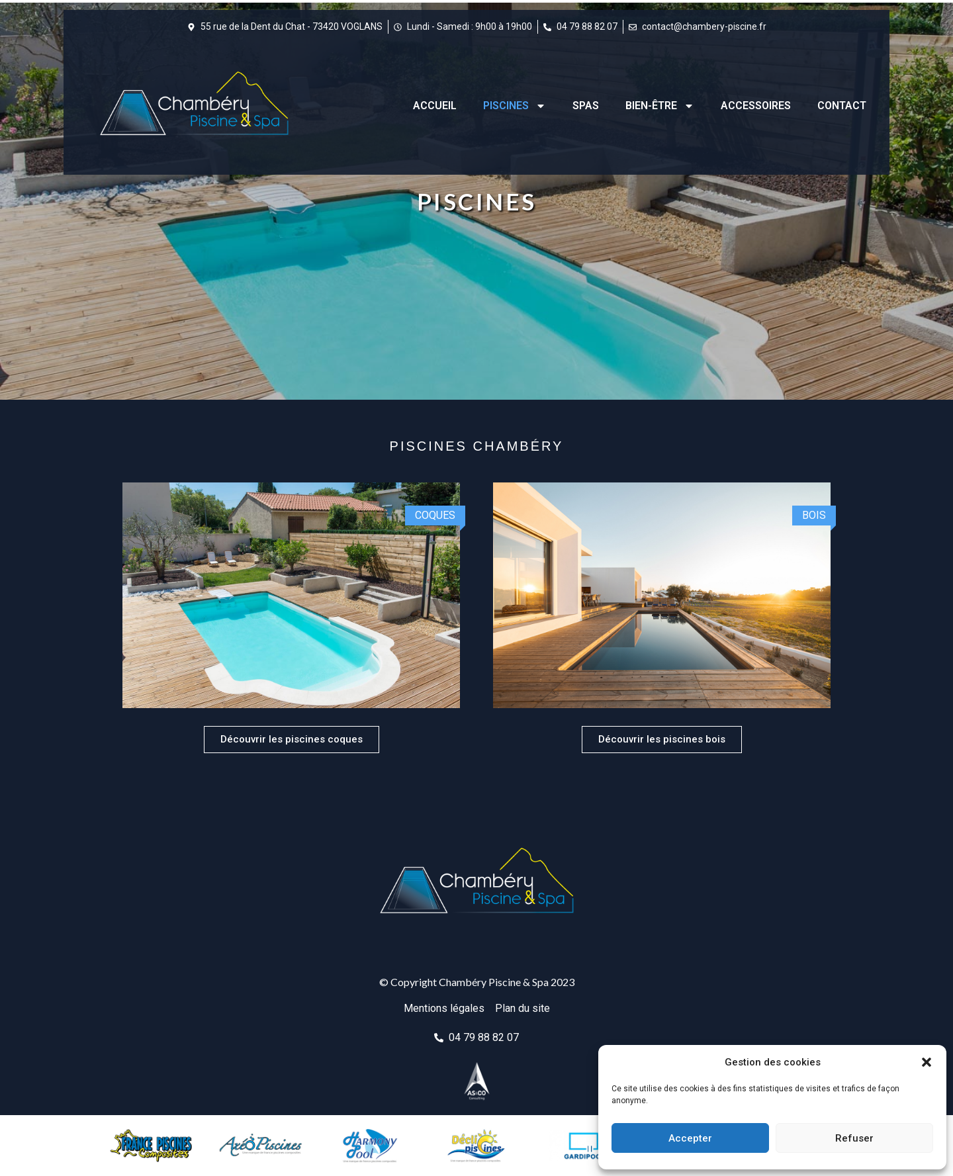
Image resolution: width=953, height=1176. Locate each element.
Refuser (854, 1138)
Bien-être (659, 106)
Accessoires (756, 105)
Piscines (514, 106)
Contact (841, 105)
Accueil (435, 105)
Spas (585, 105)
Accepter (690, 1138)
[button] (926, 1062)
